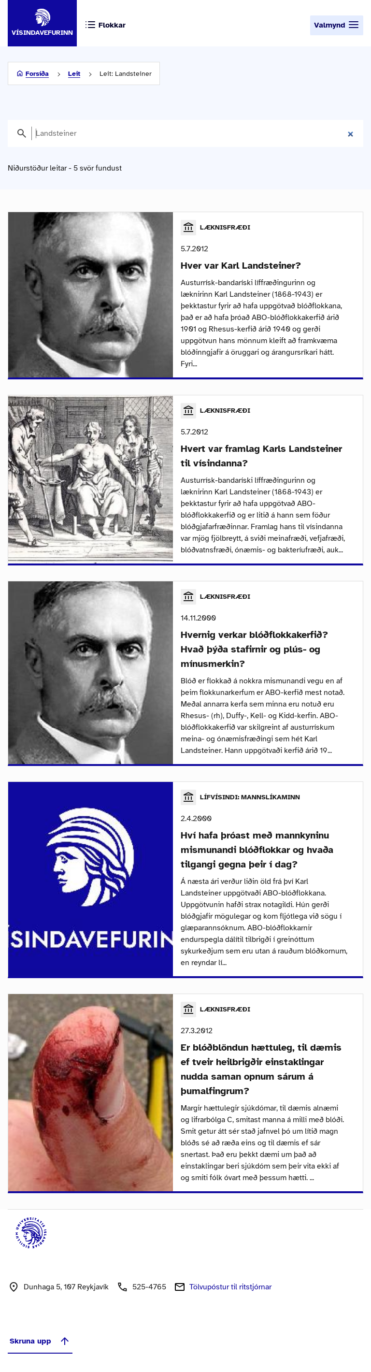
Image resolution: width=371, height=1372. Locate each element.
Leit (74, 74)
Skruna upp (40, 1341)
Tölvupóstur (230, 1287)
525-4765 (149, 1287)
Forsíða (37, 74)
